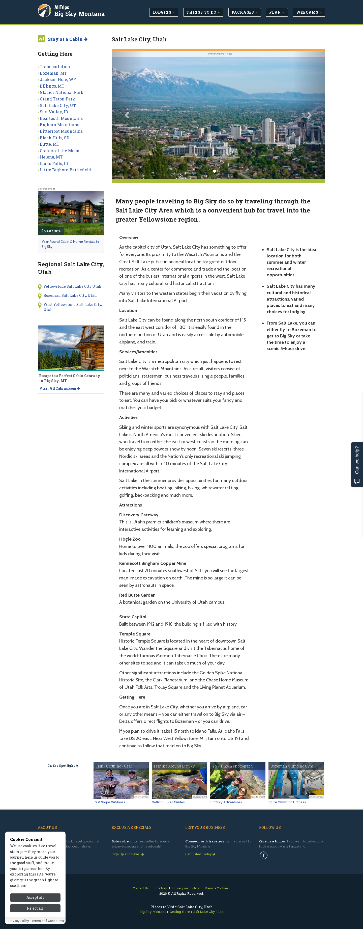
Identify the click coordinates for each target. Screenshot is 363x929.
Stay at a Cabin (67, 39)
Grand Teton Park (57, 98)
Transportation (55, 66)
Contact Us (141, 888)
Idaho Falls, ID (54, 163)
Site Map (161, 888)
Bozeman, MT (53, 73)
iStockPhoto (225, 53)
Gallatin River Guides (168, 802)
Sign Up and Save (128, 854)
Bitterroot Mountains (61, 131)
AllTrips (61, 7)
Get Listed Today (200, 854)
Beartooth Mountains (61, 118)
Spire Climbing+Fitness (287, 802)
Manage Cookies (216, 888)
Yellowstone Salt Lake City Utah (72, 286)
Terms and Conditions (48, 921)
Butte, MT (49, 144)
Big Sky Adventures (226, 802)
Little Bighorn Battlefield (65, 169)
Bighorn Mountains (59, 124)
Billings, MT (52, 86)
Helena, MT (51, 157)
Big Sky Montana (79, 13)
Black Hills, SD (54, 137)
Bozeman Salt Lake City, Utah (70, 295)
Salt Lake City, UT (58, 105)
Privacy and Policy (185, 888)
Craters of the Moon (59, 150)
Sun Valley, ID (54, 111)
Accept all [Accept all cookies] (35, 897)
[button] (128, 115)
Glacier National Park (61, 92)
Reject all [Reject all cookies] (35, 908)
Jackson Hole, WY (58, 79)
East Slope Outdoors (109, 802)
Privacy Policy (18, 921)
